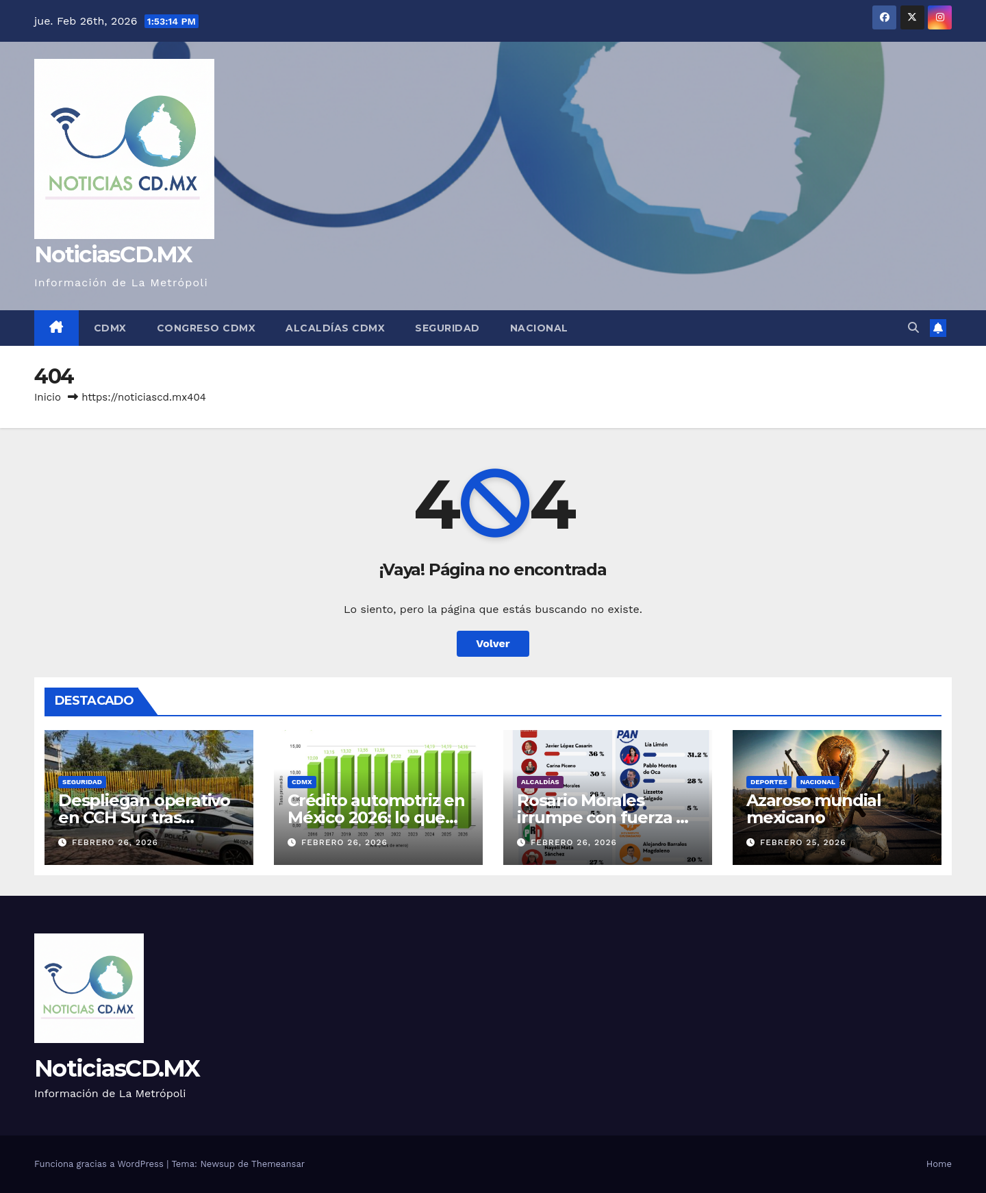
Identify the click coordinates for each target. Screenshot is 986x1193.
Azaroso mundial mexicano (813, 808)
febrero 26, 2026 (115, 842)
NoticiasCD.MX (113, 254)
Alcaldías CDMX (335, 328)
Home (939, 1164)
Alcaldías (540, 782)
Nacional (539, 328)
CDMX (110, 328)
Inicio (47, 397)
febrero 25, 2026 (803, 842)
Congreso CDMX (206, 328)
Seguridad (447, 328)
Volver (493, 643)
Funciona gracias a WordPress (100, 1164)
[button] (913, 327)
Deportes (768, 782)
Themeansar (278, 1164)
